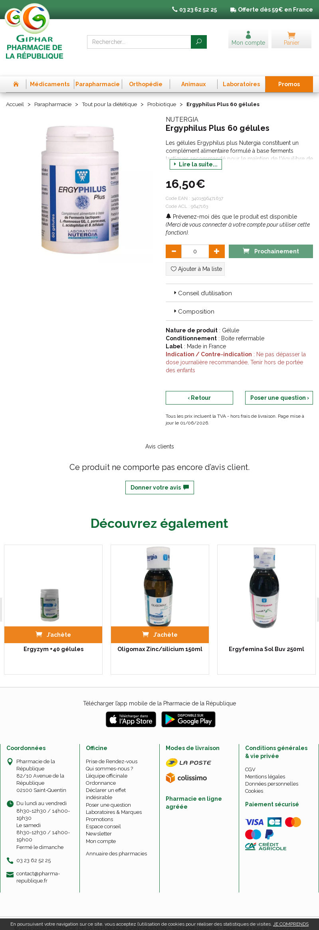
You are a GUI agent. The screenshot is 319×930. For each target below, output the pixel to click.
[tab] (239, 279)
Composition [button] (193, 298)
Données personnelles (271, 771)
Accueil (15, 91)
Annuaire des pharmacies (116, 840)
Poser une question (108, 792)
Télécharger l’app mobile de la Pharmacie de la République (159, 690)
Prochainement (271, 237)
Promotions (99, 806)
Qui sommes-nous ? (109, 755)
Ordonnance (101, 770)
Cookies (254, 778)
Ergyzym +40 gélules (53, 636)
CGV (250, 756)
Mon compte (101, 828)
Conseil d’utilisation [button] (202, 280)
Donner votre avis (160, 474)
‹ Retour (199, 384)
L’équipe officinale (106, 763)
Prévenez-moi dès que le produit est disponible (231, 203)
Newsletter (99, 821)
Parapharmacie (54, 91)
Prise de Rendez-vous (111, 748)
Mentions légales (265, 763)
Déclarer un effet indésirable (106, 780)
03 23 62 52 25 (33, 847)
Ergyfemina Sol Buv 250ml (266, 636)
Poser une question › (279, 384)
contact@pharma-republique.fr (38, 864)
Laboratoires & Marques (114, 799)
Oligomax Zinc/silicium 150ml (159, 636)
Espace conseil (103, 813)
